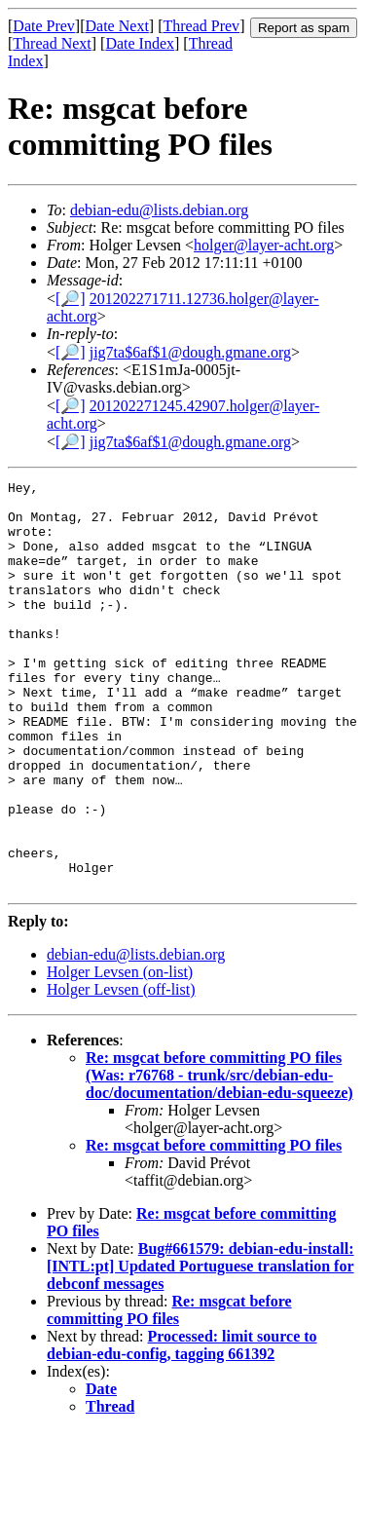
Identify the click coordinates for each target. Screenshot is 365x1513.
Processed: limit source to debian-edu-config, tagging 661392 (182, 1427)
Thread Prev (201, 26)
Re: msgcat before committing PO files (214, 1227)
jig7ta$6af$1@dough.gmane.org (190, 352)
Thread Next (52, 43)
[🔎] (70, 298)
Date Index (139, 43)
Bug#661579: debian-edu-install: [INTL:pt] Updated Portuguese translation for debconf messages (200, 1348)
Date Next (117, 26)
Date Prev (44, 26)
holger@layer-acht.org (264, 245)
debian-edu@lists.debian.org (159, 210)
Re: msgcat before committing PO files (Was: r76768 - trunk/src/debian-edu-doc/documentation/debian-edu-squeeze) (219, 1157)
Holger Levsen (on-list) (120, 1053)
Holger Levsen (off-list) (121, 1071)
